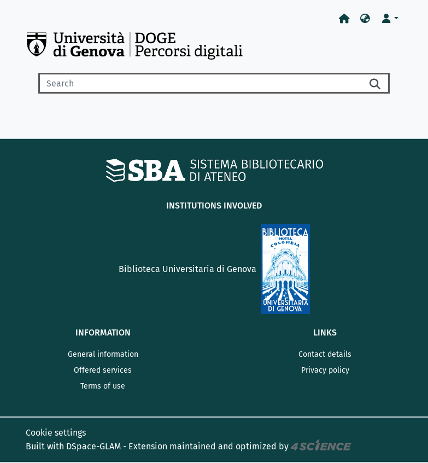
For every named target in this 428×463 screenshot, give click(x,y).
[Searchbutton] (375, 83)
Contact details (324, 354)
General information (103, 354)
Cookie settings (56, 432)
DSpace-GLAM (93, 446)
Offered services (103, 370)
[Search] (200, 83)
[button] (365, 19)
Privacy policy (325, 370)
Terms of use (102, 386)
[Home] (344, 19)
